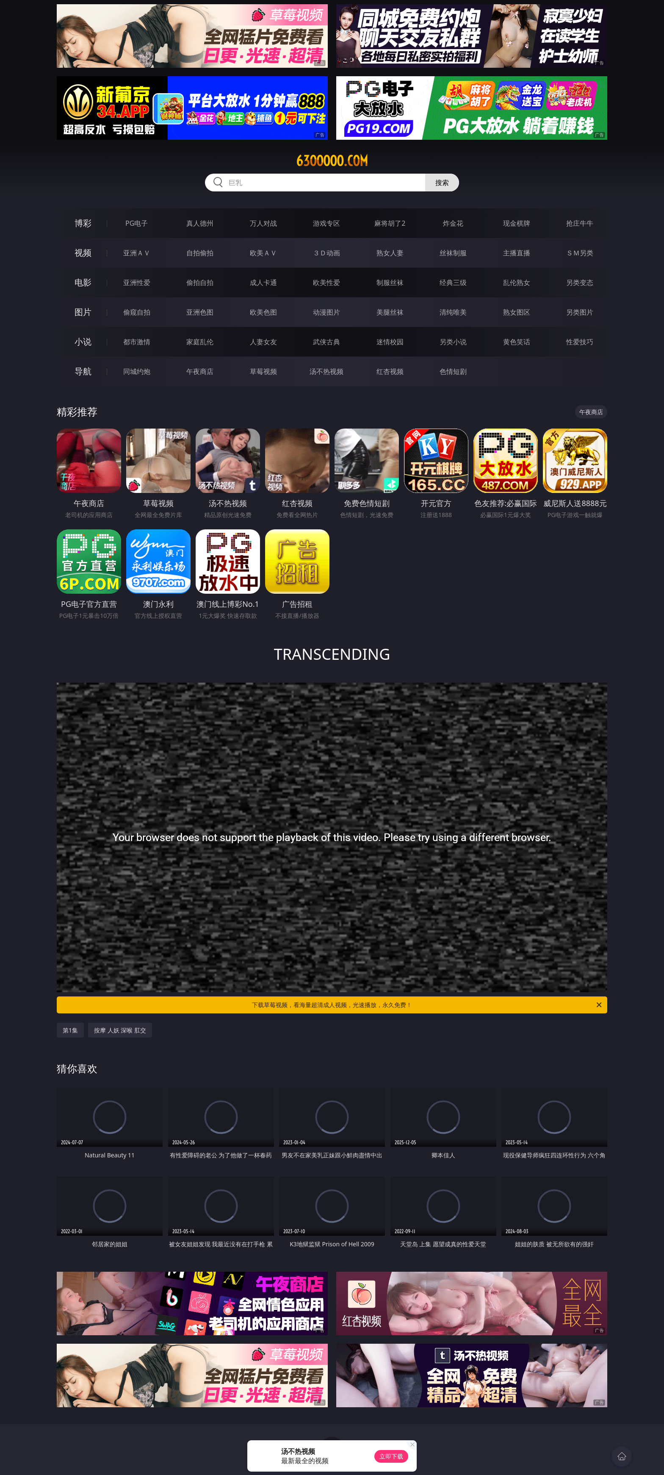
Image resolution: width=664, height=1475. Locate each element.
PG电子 (136, 223)
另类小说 (453, 341)
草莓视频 (263, 371)
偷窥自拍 (136, 312)
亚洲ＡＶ (136, 252)
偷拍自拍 (199, 282)
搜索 (442, 182)
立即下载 (391, 1456)
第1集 (70, 1030)
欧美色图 (263, 312)
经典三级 (453, 282)
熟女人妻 (390, 252)
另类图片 (579, 312)
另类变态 (579, 282)
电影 (83, 282)
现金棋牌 (516, 223)
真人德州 (199, 223)
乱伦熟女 (516, 282)
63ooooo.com (332, 160)
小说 (83, 341)
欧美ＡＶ (263, 252)
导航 (83, 371)
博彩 (83, 223)
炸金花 (453, 223)
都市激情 (136, 341)
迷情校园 (390, 341)
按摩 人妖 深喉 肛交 (120, 1030)
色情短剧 (453, 371)
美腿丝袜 (390, 312)
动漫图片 (326, 312)
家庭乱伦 (199, 341)
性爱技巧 (579, 341)
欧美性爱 (326, 282)
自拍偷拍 (199, 252)
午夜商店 (199, 371)
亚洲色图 (199, 312)
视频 (83, 252)
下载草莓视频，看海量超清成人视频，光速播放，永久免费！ (427, 1005)
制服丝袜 (390, 282)
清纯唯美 (453, 312)
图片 (83, 312)
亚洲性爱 (136, 282)
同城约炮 (136, 371)
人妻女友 (263, 341)
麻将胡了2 (389, 223)
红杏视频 (390, 371)
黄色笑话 (516, 341)
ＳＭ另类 (579, 252)
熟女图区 (516, 312)
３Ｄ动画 (326, 252)
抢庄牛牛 (579, 223)
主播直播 (516, 252)
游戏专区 (326, 223)
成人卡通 (263, 282)
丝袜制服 (453, 252)
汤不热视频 (326, 371)
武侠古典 (326, 341)
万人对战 (263, 223)
